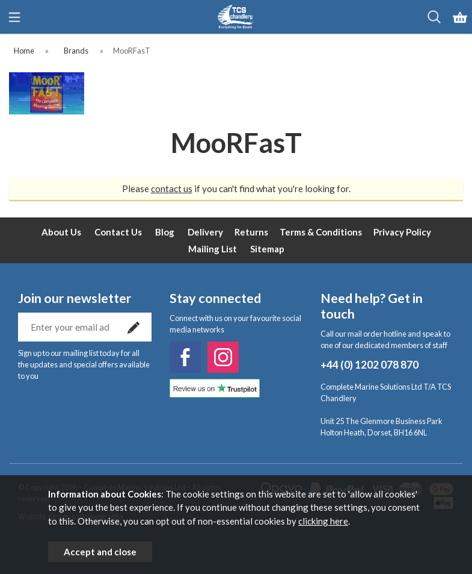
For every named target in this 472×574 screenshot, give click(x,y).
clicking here (323, 521)
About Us (61, 231)
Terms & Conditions (321, 231)
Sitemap (267, 248)
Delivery (205, 231)
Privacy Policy (402, 231)
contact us (171, 188)
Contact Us (118, 231)
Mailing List (212, 248)
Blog (164, 231)
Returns (251, 231)
